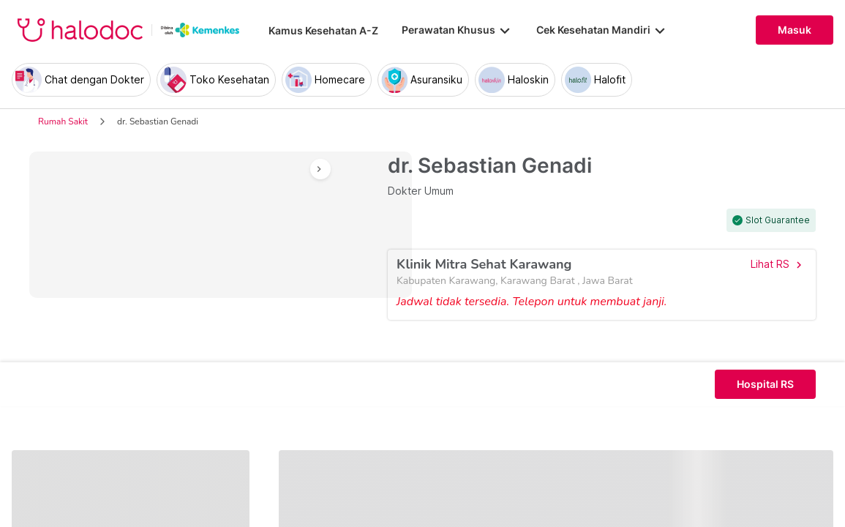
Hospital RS (765, 384)
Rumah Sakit (63, 121)
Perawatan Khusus (457, 30)
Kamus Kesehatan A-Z (323, 30)
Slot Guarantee (778, 220)
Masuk (794, 30)
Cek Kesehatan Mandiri (602, 30)
